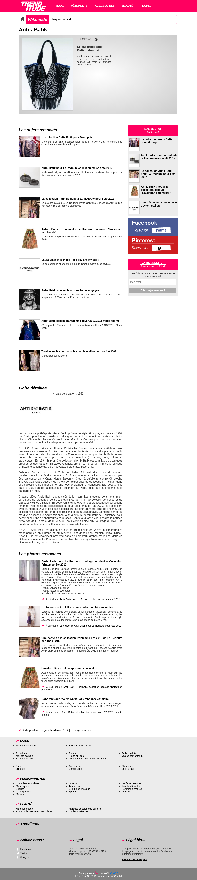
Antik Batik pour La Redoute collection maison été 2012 (76, 168)
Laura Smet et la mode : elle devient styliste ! (70, 259)
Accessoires (75, 766)
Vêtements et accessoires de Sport (88, 758)
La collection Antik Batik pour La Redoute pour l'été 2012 (158, 173)
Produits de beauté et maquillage (34, 811)
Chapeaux (127, 766)
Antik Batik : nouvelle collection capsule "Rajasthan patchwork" (156, 189)
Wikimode (37, 19)
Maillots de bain (24, 756)
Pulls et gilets (129, 753)
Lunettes (20, 768)
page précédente (51, 730)
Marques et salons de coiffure (85, 808)
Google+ (24, 857)
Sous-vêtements (25, 758)
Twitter (23, 853)
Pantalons (21, 753)
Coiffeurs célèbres (131, 783)
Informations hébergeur (134, 859)
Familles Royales (131, 786)
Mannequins (22, 786)
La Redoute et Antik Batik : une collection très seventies (77, 607)
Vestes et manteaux (132, 756)
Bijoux (19, 766)
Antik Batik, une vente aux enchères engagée (70, 290)
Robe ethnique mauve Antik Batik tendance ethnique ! (75, 699)
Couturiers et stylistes (27, 783)
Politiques (127, 791)
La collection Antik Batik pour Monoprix (66, 137)
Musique (20, 794)
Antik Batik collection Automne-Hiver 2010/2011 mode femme (80, 320)
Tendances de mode (80, 745)
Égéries (20, 789)
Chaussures (75, 768)
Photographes (23, 791)
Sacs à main (128, 768)
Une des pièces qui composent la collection (69, 668)
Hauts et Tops (76, 756)
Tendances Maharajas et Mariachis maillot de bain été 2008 (78, 351)
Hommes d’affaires (132, 789)
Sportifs (73, 791)
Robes (72, 753)
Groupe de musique (79, 789)
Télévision (74, 786)
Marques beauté (25, 808)
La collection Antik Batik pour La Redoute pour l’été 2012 (77, 198)
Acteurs (73, 783)
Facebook (25, 849)
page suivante (82, 730)
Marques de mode (61, 19)
